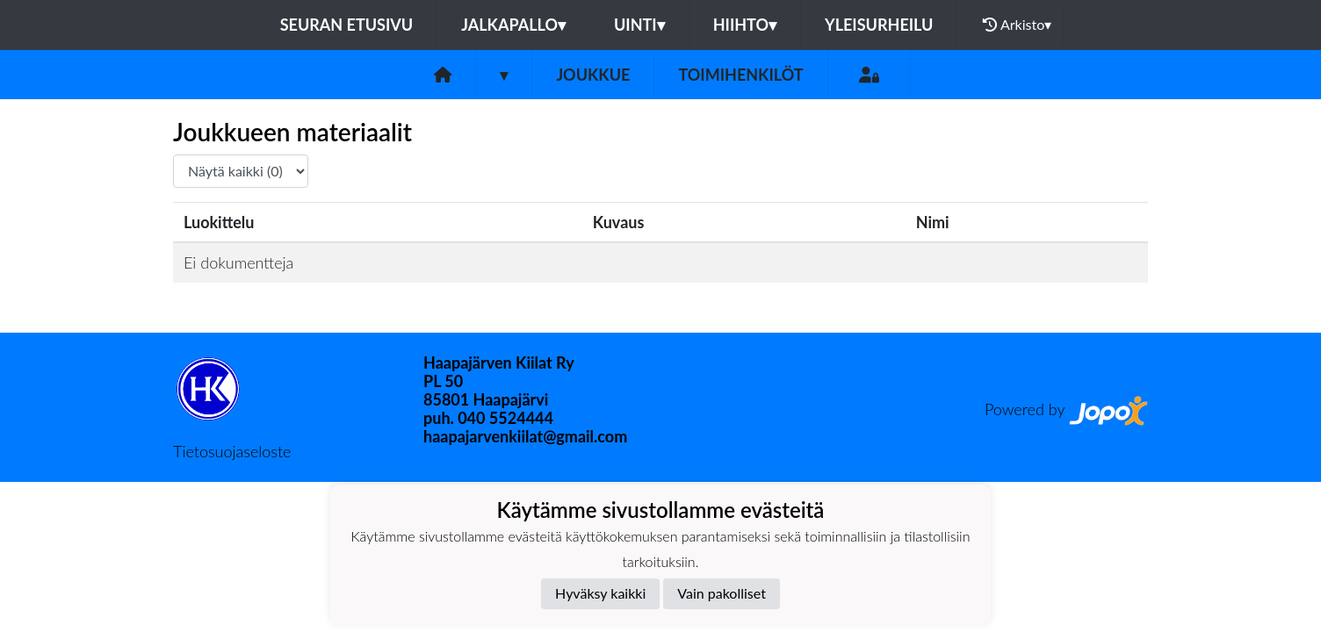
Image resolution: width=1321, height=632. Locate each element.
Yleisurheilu (879, 24)
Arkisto (1017, 24)
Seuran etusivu (347, 24)
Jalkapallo (513, 24)
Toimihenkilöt (740, 74)
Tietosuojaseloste (232, 451)
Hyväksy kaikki (600, 593)
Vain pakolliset (721, 593)
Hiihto (744, 24)
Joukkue (593, 74)
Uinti (639, 24)
